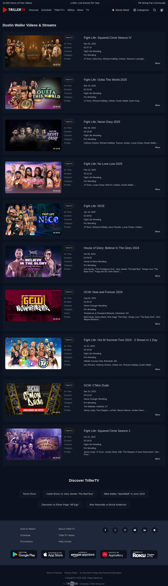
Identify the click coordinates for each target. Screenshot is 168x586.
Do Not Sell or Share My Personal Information (100, 573)
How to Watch (28, 528)
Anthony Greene (91, 143)
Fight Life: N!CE (94, 206)
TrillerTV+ (59, 10)
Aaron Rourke (114, 227)
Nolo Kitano (113, 271)
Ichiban (122, 59)
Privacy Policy (70, 573)
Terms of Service (54, 573)
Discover (34, 10)
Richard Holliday (110, 59)
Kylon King (134, 101)
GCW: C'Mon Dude (96, 385)
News (80, 10)
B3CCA (109, 185)
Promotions (26, 541)
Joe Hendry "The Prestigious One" (99, 269)
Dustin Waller (122, 101)
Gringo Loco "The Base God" (141, 317)
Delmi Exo (97, 59)
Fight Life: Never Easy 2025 (102, 121)
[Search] (154, 10)
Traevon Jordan (123, 143)
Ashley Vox (117, 365)
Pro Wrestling (90, 55)
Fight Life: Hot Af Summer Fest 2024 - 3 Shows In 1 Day (120, 340)
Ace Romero (89, 365)
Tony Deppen (102, 410)
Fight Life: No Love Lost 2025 (103, 163)
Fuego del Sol (101, 271)
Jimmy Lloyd (89, 410)
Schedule (46, 10)
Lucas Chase (137, 143)
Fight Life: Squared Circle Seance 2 (107, 430)
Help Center (65, 541)
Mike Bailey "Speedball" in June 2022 (124, 493)
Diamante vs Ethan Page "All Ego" (60, 504)
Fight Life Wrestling (92, 51)
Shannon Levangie (135, 59)
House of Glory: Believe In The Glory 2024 (111, 248)
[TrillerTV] (14, 10)
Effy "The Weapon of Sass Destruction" (136, 452)
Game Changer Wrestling (95, 306)
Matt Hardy (89, 317)
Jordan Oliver (138, 410)
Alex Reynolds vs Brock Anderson (108, 504)
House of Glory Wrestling (95, 261)
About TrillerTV (66, 528)
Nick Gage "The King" (117, 317)
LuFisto (112, 410)
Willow (70, 10)
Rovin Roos (29, 493)
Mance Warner (124, 410)
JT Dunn (87, 59)
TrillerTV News (66, 535)
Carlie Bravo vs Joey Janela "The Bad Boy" (70, 493)
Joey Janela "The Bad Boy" (128, 269)
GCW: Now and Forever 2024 (103, 292)
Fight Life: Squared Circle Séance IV (107, 37)
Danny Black (100, 317)
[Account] (161, 10)
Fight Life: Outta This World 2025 (105, 79)
